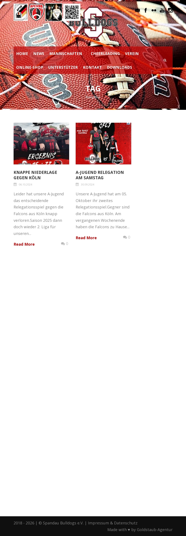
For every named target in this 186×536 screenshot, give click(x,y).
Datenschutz (126, 522)
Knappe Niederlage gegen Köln (35, 175)
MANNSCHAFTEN (65, 53)
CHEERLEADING (105, 53)
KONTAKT (92, 67)
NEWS (38, 53)
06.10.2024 (25, 184)
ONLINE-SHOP (29, 67)
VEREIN (132, 53)
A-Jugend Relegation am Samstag (100, 175)
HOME (22, 53)
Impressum (98, 522)
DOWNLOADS (119, 67)
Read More (24, 244)
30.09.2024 (87, 184)
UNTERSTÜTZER (63, 67)
